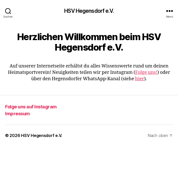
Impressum (17, 113)
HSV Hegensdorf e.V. (89, 11)
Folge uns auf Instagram (31, 106)
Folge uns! (146, 72)
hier (139, 79)
